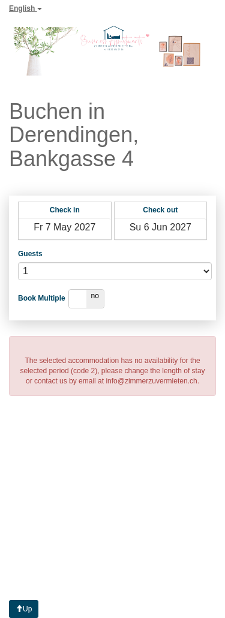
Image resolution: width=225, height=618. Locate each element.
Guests (30, 254)
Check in (65, 210)
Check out (160, 210)
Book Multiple (41, 298)
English (25, 8)
